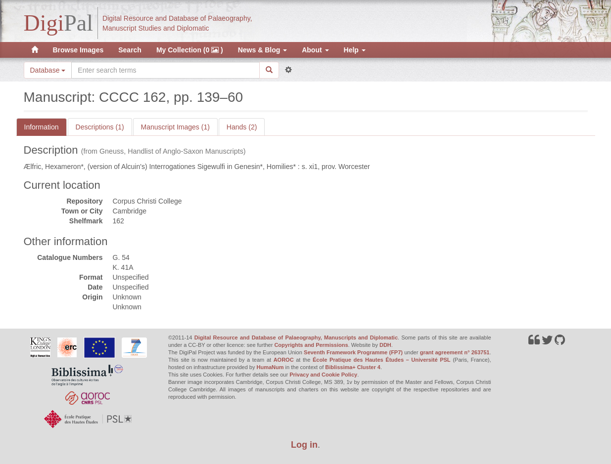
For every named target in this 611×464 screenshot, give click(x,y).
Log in (304, 445)
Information (41, 127)
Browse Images (78, 50)
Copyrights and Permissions (311, 345)
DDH (385, 345)
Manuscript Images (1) (175, 127)
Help (355, 50)
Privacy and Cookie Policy (323, 375)
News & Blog (262, 50)
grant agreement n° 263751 (455, 352)
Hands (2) (242, 127)
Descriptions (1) (100, 127)
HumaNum (270, 367)
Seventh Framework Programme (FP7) (353, 352)
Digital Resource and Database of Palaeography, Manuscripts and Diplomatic (296, 337)
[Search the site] (165, 70)
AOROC (284, 360)
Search (129, 50)
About (315, 50)
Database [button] (48, 70)
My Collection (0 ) (189, 50)
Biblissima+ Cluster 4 (352, 367)
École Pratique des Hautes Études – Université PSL (382, 360)
